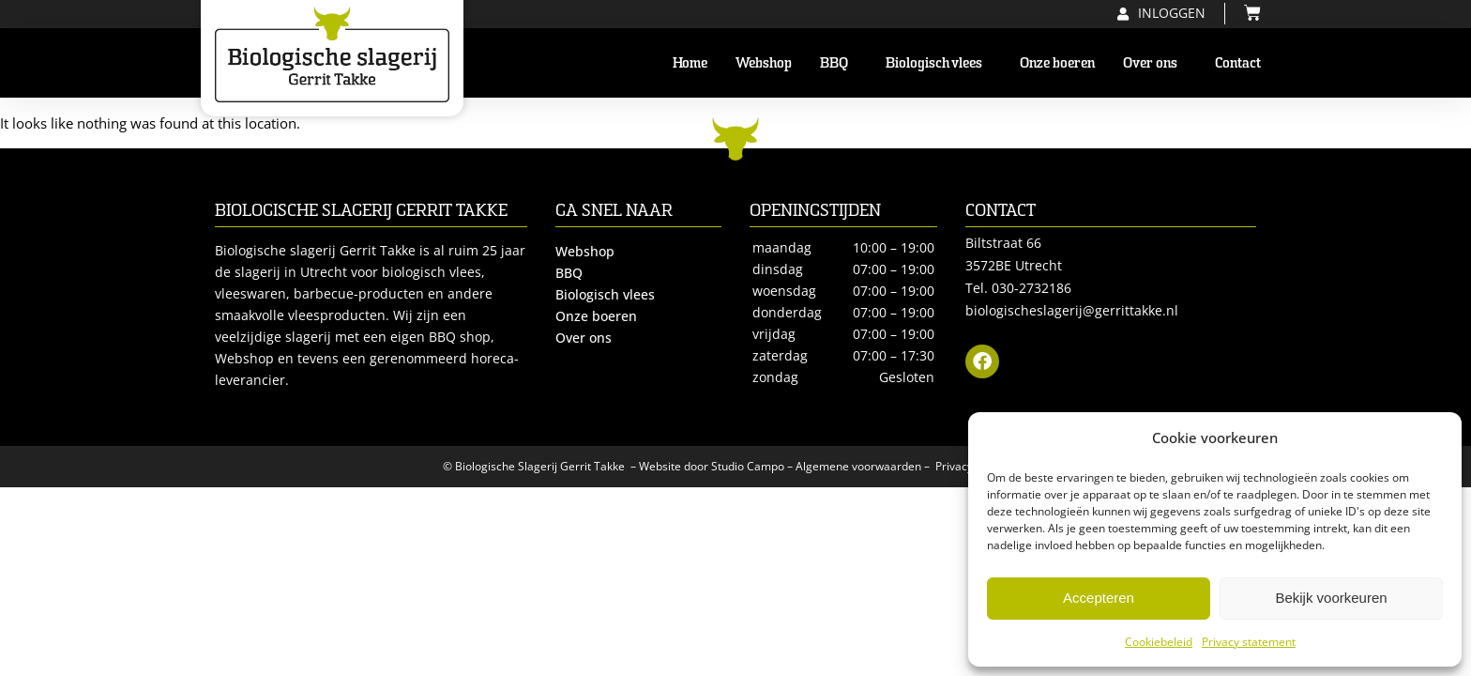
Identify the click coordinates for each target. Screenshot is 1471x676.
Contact (1238, 63)
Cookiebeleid (1158, 642)
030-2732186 (1031, 288)
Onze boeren (1057, 63)
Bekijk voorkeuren (1331, 598)
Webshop (764, 63)
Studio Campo (747, 466)
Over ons (1155, 63)
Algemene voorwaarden (858, 466)
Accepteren (1098, 598)
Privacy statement (1249, 642)
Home (690, 63)
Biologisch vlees (939, 63)
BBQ (838, 63)
